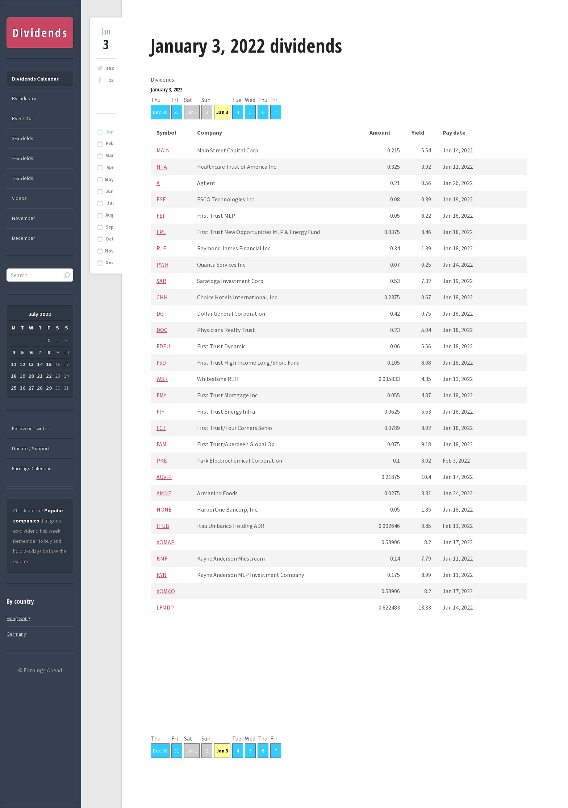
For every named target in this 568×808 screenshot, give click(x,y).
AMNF (163, 493)
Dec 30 (160, 112)
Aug (109, 215)
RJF (161, 248)
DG (160, 313)
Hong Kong (18, 618)
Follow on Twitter (30, 428)
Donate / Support (31, 448)
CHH (162, 297)
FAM (161, 444)
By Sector (22, 118)
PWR (162, 264)
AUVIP (164, 476)
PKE (161, 460)
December (23, 238)
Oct (109, 239)
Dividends (40, 32)
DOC (161, 329)
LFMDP (165, 607)
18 (14, 376)
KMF (161, 558)
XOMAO (165, 591)
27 (31, 388)
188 (110, 68)
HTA (161, 166)
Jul (110, 203)
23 (111, 80)
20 (31, 376)
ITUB (162, 525)
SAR (161, 280)
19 (22, 376)
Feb (110, 143)
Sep (110, 227)
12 (22, 364)
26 (22, 388)
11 (14, 364)
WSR (162, 378)
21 (40, 376)
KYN (161, 574)
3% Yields (22, 138)
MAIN (163, 150)
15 (49, 364)
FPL (161, 231)
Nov (109, 251)
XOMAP (165, 542)
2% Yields (22, 158)
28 (40, 388)
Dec (109, 262)
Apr (110, 167)
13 (31, 364)
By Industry (24, 98)
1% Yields (22, 178)
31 (176, 112)
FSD (161, 362)
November (23, 218)
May (109, 179)
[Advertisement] (339, 682)
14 (40, 364)
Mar (109, 155)
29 (49, 388)
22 (49, 376)
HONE (164, 509)
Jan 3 (222, 112)
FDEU (163, 346)
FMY (161, 395)
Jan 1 (191, 112)
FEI (160, 215)
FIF (160, 411)
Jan (109, 132)
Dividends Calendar (35, 78)
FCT (161, 427)
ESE (161, 199)
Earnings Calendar (31, 468)
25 (14, 388)
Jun (109, 191)
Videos (19, 198)
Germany (16, 634)
